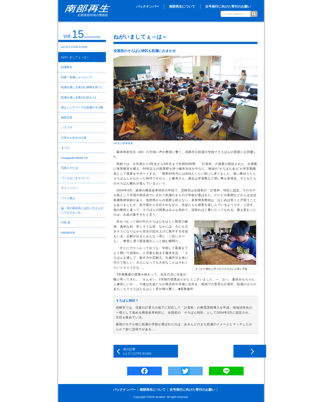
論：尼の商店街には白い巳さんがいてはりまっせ (82, 210)
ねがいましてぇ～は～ (75, 57)
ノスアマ (66, 127)
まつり (65, 147)
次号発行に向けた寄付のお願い (228, 6)
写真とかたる (69, 167)
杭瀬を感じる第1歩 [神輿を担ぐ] (81, 87)
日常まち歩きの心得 (73, 137)
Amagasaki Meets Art (74, 157)
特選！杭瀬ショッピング (76, 77)
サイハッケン (69, 188)
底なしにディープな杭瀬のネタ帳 (82, 107)
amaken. (160, 397)
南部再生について (182, 6)
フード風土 (68, 198)
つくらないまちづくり (75, 178)
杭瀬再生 (66, 67)
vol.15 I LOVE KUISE (74, 47)
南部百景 (66, 117)
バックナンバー (147, 6)
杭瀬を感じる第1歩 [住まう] (78, 97)
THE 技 (65, 222)
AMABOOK (68, 232)
